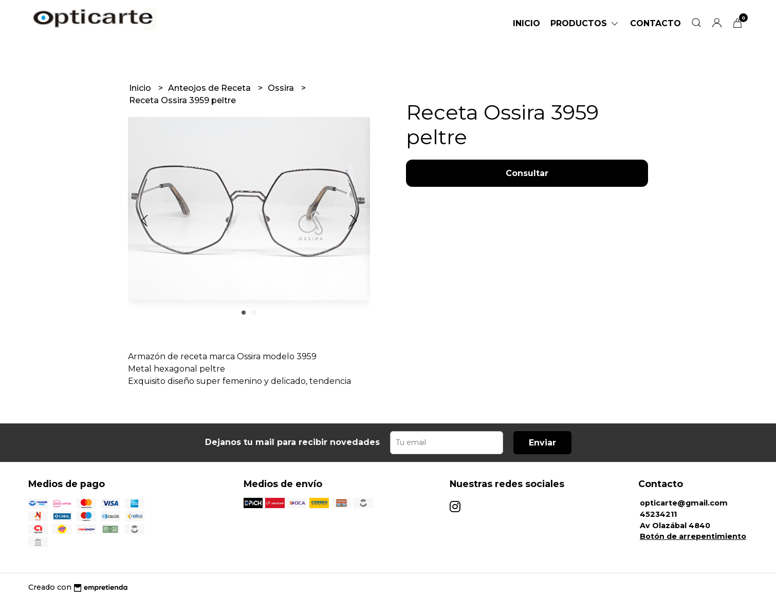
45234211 (658, 514)
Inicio (526, 23)
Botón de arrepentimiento (693, 536)
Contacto (655, 23)
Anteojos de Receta (210, 88)
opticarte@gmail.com (684, 503)
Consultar (527, 173)
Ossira (282, 88)
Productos (585, 23)
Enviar (542, 443)
